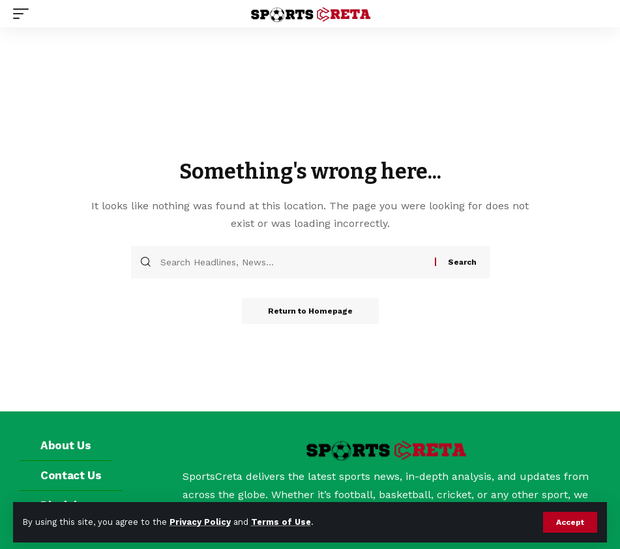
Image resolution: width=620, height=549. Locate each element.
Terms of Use (281, 522)
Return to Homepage (310, 311)
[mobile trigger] (24, 13)
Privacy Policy (200, 522)
